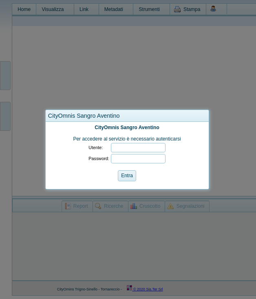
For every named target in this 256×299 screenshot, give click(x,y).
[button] (203, 116)
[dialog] (127, 155)
